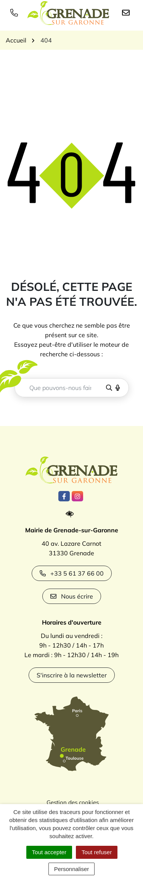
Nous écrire (71, 596)
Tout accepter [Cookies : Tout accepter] (49, 852)
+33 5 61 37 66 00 (72, 573)
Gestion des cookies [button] (73, 802)
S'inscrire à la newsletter (72, 675)
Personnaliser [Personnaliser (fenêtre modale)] (71, 869)
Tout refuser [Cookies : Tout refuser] (97, 852)
